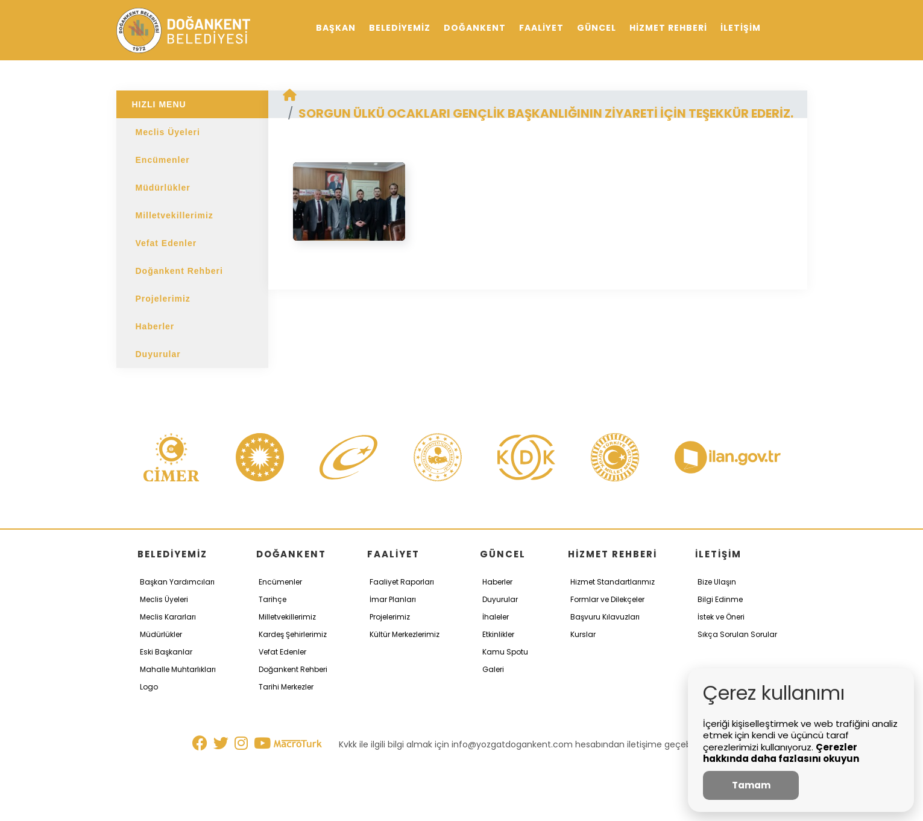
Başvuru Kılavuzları (605, 617)
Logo (149, 687)
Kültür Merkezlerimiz (404, 634)
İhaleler (495, 617)
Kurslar (583, 634)
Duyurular (158, 354)
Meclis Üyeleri (168, 132)
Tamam (751, 785)
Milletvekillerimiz (174, 215)
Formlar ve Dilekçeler (607, 599)
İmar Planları (393, 599)
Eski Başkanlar (166, 652)
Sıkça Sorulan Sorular (737, 634)
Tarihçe (272, 599)
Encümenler (163, 160)
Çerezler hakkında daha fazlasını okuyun (781, 753)
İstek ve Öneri (721, 617)
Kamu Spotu (505, 652)
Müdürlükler (163, 187)
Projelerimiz (163, 298)
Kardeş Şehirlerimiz (293, 634)
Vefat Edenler (166, 243)
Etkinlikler (498, 634)
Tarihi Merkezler (286, 687)
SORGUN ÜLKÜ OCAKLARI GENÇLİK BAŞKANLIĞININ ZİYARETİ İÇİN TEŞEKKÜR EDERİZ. (545, 113)
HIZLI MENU (159, 104)
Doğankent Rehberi (179, 271)
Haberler (155, 326)
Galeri (493, 669)
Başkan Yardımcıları (177, 582)
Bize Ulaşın (717, 582)
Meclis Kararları (168, 617)
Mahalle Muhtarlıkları (178, 669)
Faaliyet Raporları (402, 582)
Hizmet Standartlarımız (612, 582)
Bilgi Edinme (720, 599)
